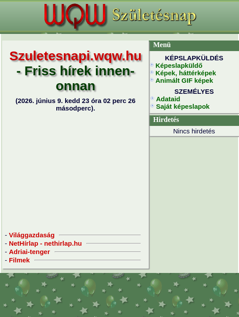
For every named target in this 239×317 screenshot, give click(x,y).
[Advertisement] (75, 171)
